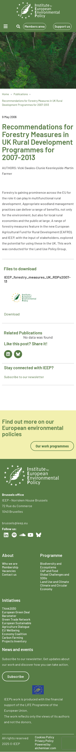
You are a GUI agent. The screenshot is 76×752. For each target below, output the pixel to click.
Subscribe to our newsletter (24, 377)
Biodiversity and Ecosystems (50, 565)
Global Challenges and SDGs (54, 576)
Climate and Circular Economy (53, 587)
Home (5, 94)
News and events (17, 649)
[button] (6, 26)
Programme (51, 555)
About (8, 555)
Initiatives (11, 600)
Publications (21, 94)
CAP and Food (49, 571)
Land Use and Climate (54, 582)
